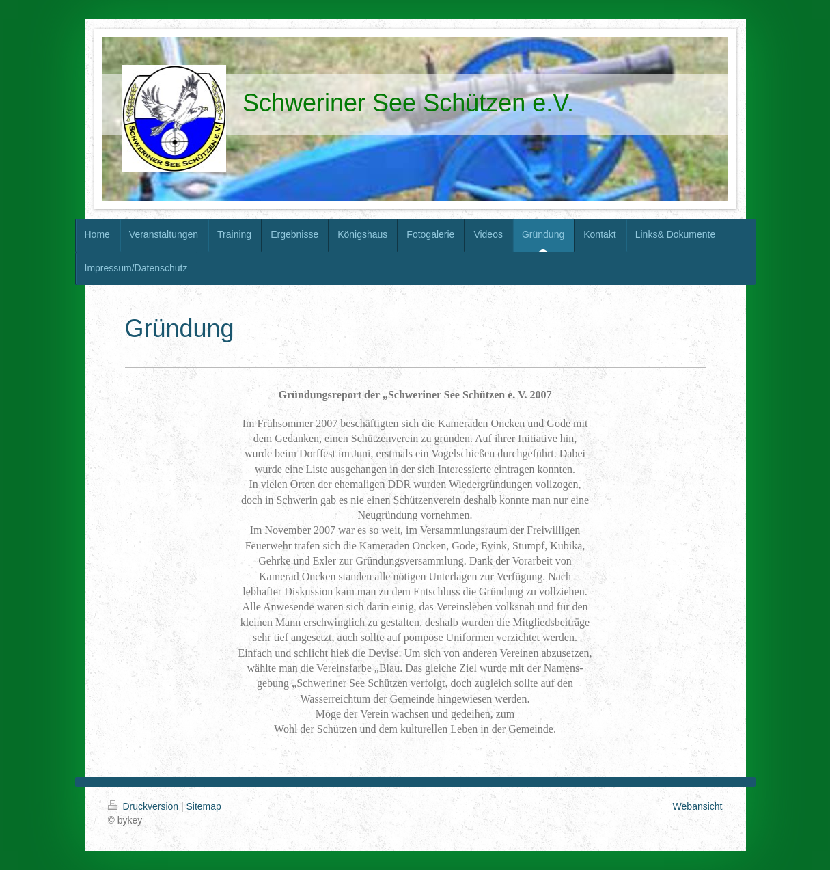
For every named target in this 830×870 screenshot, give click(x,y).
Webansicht (698, 806)
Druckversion (144, 806)
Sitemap (203, 806)
